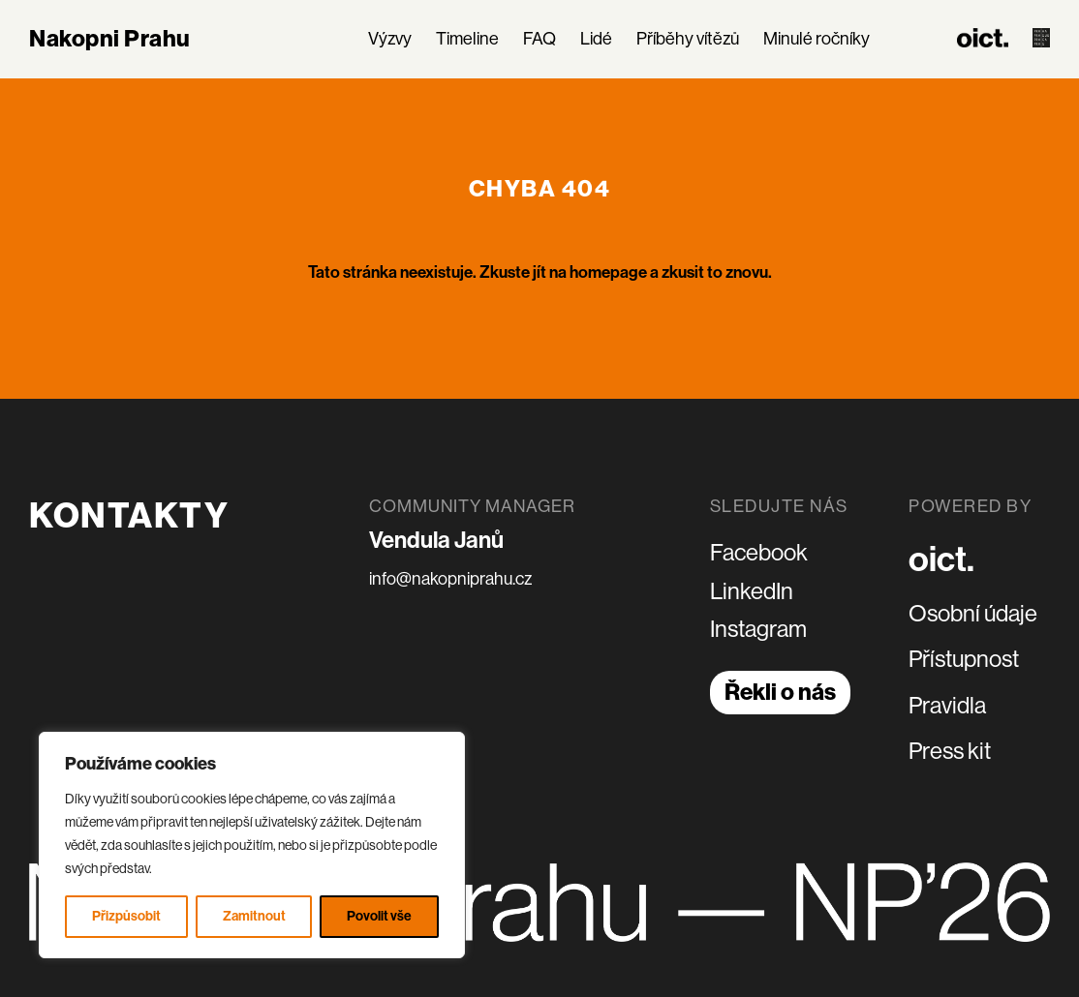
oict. (941, 559)
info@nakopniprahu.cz (450, 579)
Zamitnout (254, 916)
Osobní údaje (973, 613)
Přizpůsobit (126, 916)
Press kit (950, 751)
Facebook (759, 552)
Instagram (758, 629)
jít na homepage (590, 272)
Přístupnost (964, 659)
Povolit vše (379, 916)
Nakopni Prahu (110, 38)
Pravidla (947, 705)
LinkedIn (751, 591)
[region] (252, 845)
